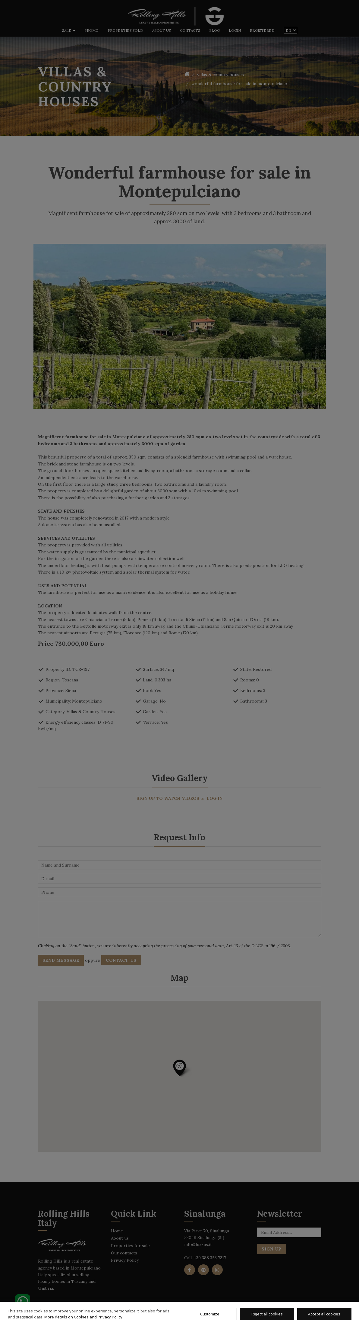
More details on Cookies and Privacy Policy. (83, 1317)
